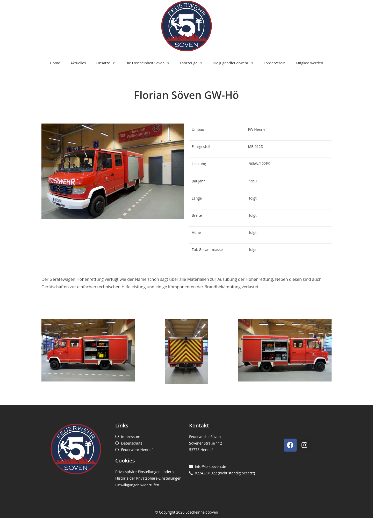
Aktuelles (78, 62)
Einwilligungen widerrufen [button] (137, 484)
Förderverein (274, 62)
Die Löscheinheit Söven (147, 63)
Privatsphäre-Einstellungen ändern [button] (144, 471)
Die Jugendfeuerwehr (233, 63)
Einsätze (105, 63)
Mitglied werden (309, 62)
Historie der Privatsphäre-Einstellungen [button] (148, 478)
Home (55, 62)
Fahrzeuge (191, 63)
